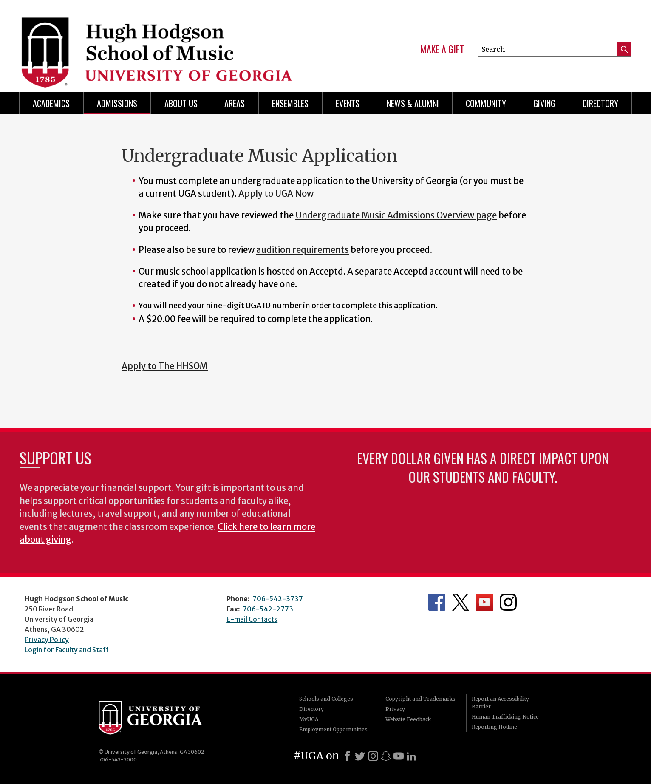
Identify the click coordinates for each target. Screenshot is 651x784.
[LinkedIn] (411, 756)
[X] (360, 756)
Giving (544, 103)
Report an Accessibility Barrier (500, 703)
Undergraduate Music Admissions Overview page (396, 215)
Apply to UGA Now (276, 193)
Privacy (395, 709)
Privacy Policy (47, 639)
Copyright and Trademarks (420, 699)
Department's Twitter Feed (460, 602)
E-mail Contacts (251, 619)
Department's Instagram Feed (508, 602)
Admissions (117, 103)
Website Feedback (408, 719)
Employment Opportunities (333, 729)
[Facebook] (347, 756)
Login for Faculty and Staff (67, 649)
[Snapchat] (386, 756)
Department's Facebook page (436, 602)
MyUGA (308, 719)
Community (486, 103)
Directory (600, 103)
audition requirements (302, 249)
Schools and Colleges (326, 699)
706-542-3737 (277, 598)
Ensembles (290, 103)
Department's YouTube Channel (484, 602)
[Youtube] (398, 756)
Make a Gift (442, 49)
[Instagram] (373, 756)
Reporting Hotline (494, 727)
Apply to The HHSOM (165, 366)
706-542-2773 (268, 609)
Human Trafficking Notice (505, 716)
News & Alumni (413, 103)
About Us (181, 103)
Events (347, 103)
